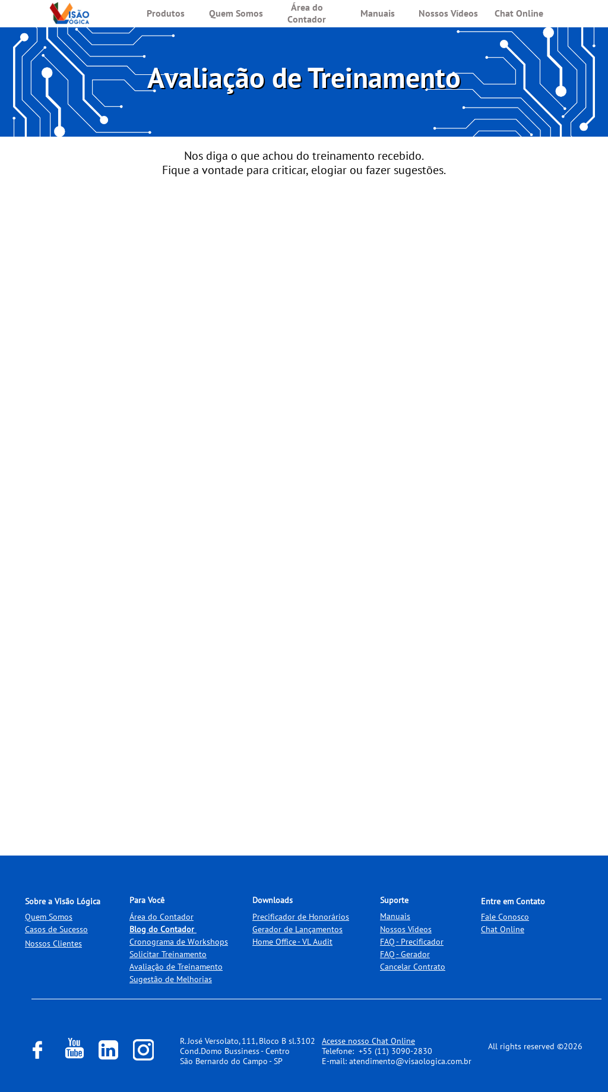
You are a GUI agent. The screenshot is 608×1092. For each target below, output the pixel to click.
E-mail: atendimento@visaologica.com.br (396, 1061)
